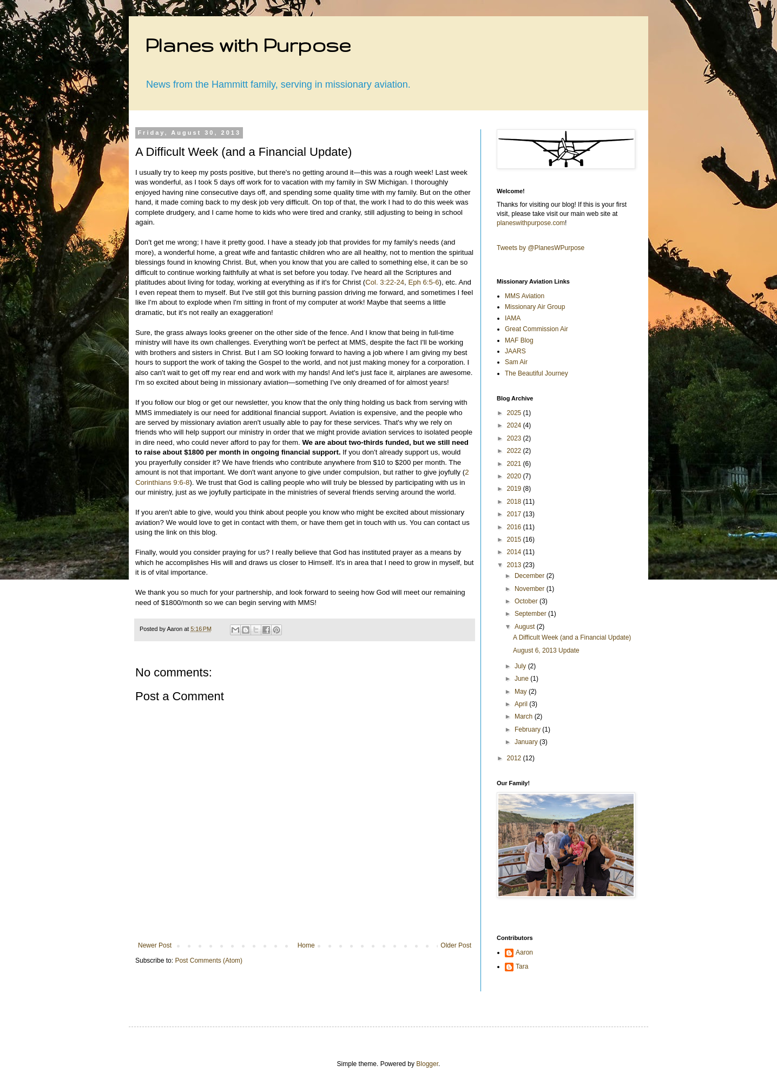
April (522, 704)
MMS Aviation (524, 296)
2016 (515, 527)
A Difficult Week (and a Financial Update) (572, 637)
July (521, 666)
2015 (515, 539)
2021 (515, 464)
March (525, 716)
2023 (515, 438)
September (531, 613)
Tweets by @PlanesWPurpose (540, 248)
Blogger (427, 1064)
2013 (515, 565)
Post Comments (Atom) (208, 960)
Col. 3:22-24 (384, 282)
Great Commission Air (536, 329)
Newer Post (155, 945)
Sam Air (516, 362)
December (530, 576)
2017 (515, 514)
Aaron (524, 952)
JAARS (515, 351)
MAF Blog (519, 340)
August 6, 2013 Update (546, 650)
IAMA (513, 318)
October (527, 601)
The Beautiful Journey (536, 373)
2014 (515, 552)
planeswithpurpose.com (531, 223)
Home (306, 945)
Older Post (455, 945)
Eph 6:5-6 (423, 282)
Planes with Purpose (248, 45)
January (527, 742)
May (522, 691)
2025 (515, 413)
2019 (515, 488)
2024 (515, 425)
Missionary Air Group (535, 307)
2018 (515, 501)
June (522, 678)
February (528, 729)
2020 (515, 476)
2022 (515, 451)
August (526, 626)
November (530, 589)
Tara (522, 966)
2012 (515, 758)
